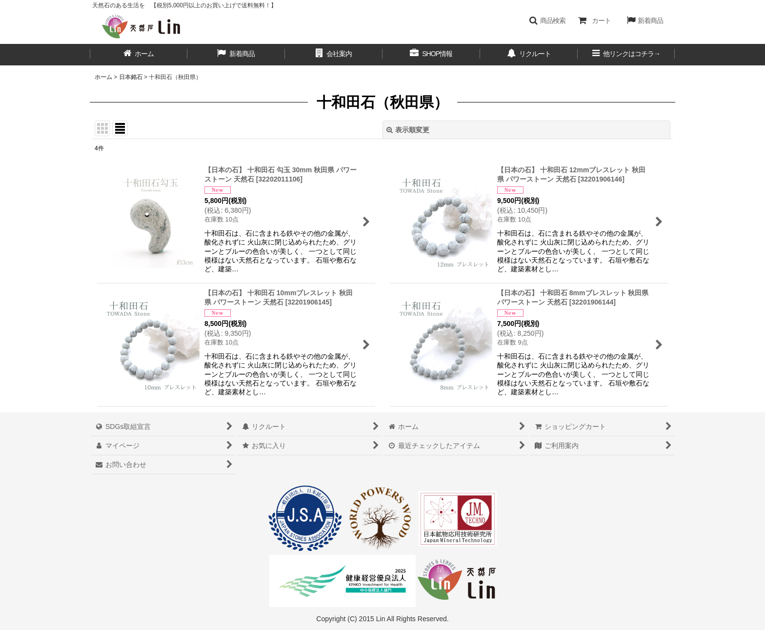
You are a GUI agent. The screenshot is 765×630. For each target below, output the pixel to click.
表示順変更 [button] (407, 130)
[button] (547, 20)
